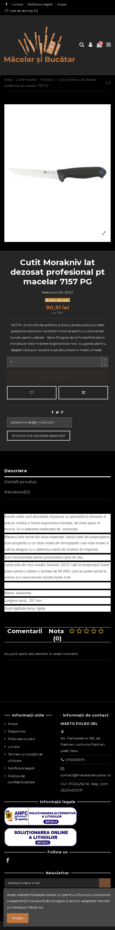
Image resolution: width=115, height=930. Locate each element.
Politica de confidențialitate (21, 779)
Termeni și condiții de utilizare (25, 757)
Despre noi (16, 731)
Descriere (15, 470)
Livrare (18, 4)
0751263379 (75, 759)
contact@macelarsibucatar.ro (86, 775)
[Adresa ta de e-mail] (51, 883)
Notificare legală (41, 4)
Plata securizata (21, 739)
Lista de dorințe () (21, 11)
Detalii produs (20, 481)
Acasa (61, 4)
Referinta (49, 292)
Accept (17, 918)
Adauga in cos (57, 376)
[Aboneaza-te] (105, 883)
